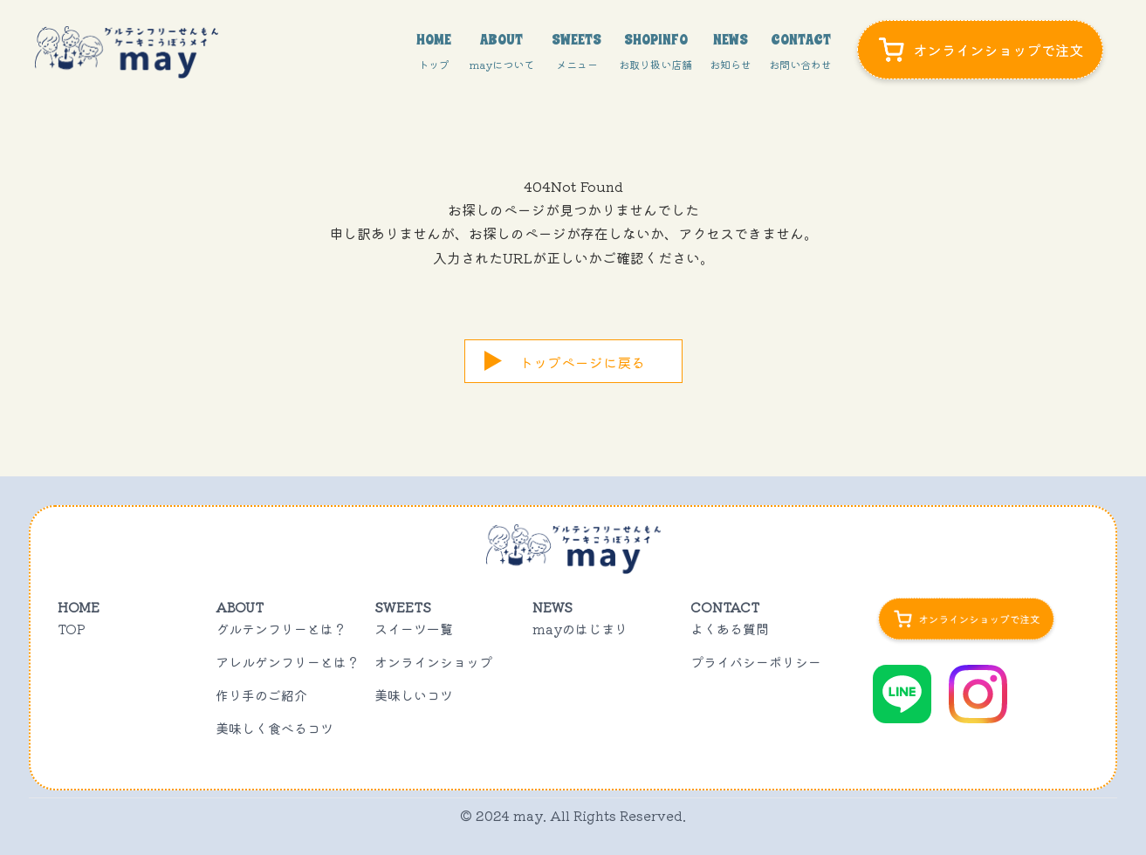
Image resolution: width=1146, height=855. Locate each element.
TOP (72, 628)
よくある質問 (729, 628)
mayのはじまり (580, 628)
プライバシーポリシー (755, 662)
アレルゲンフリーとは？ (288, 662)
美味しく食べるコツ (274, 728)
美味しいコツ (413, 695)
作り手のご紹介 (261, 695)
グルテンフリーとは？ (281, 628)
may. (529, 815)
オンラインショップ (433, 662)
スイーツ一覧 (413, 628)
